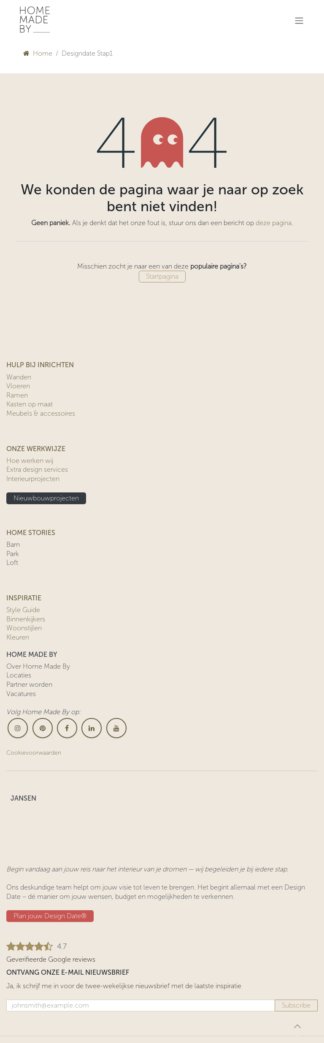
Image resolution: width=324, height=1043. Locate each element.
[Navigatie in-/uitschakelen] (299, 20)
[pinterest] (42, 728)
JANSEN (23, 798)
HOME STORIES (30, 533)
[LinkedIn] (91, 728)
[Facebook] (67, 728)
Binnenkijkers (25, 619)
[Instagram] (18, 728)
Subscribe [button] (296, 1005)
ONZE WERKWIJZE (35, 449)
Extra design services (37, 469)
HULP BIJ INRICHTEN (40, 365)
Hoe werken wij (29, 461)
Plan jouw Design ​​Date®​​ (50, 916)
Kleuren (17, 637)
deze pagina (274, 223)
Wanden (18, 377)
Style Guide (23, 610)
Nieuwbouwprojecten (46, 498)
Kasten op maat (29, 404)
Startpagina (162, 276)
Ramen (17, 395)
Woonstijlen (24, 628)
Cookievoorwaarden (33, 752)
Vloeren (18, 386)
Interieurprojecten (32, 479)
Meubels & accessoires (40, 413)
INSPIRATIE (23, 598)
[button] (297, 1026)
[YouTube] (116, 728)
